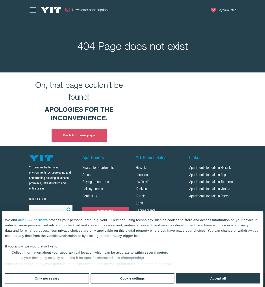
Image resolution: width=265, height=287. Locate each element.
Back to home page (79, 135)
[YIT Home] (51, 10)
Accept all (218, 278)
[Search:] (68, 209)
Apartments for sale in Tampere (211, 182)
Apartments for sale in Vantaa (209, 189)
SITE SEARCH (37, 199)
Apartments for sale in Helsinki (210, 168)
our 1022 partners (33, 220)
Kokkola (141, 189)
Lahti (139, 204)
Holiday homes (92, 189)
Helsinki (141, 168)
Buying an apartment (96, 182)
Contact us (89, 197)
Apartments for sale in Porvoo (209, 197)
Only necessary (47, 278)
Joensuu (142, 175)
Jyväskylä (142, 182)
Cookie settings (132, 278)
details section (158, 264)
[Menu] (32, 10)
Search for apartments (98, 168)
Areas (86, 175)
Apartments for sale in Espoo (209, 175)
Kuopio (141, 197)
